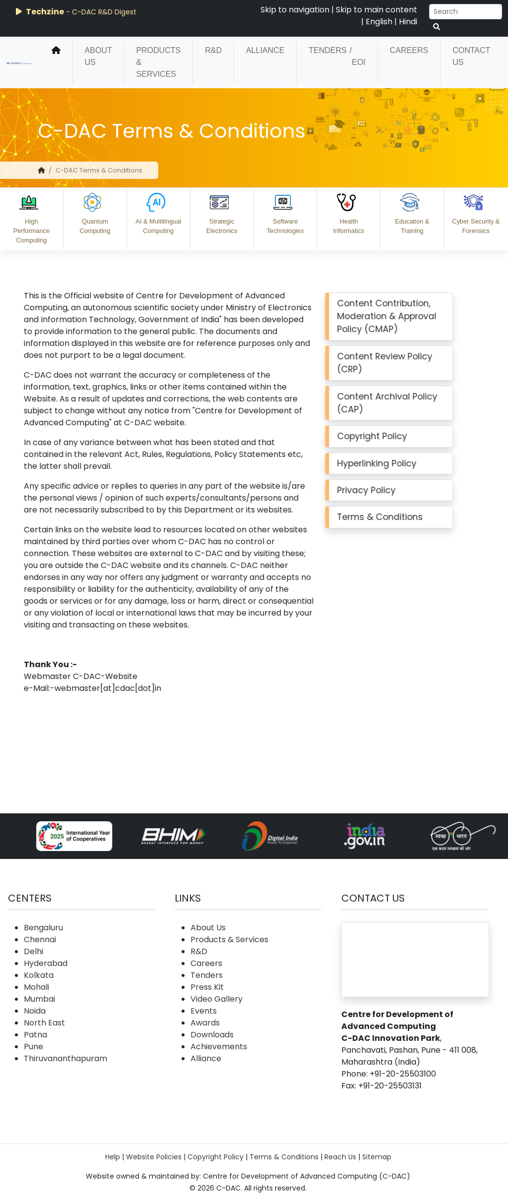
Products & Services (158, 62)
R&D (213, 50)
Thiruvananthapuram (65, 1058)
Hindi (408, 21)
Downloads (212, 1034)
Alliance (265, 50)
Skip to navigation (294, 9)
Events (203, 1011)
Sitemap (376, 1157)
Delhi (33, 951)
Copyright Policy (216, 1157)
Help (112, 1157)
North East (44, 1022)
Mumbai (39, 999)
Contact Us (471, 56)
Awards (205, 1022)
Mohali (36, 987)
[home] (56, 62)
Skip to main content (376, 9)
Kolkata (39, 975)
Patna (35, 1034)
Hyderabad (45, 963)
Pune (33, 1046)
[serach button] (436, 27)
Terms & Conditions (284, 1157)
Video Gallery (216, 999)
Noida (35, 1011)
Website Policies (154, 1157)
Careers (409, 50)
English (379, 21)
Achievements (218, 1046)
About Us (98, 56)
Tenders (327, 50)
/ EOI (358, 56)
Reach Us (340, 1157)
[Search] (465, 11)
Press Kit (207, 987)
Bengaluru (43, 927)
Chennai (40, 939)
